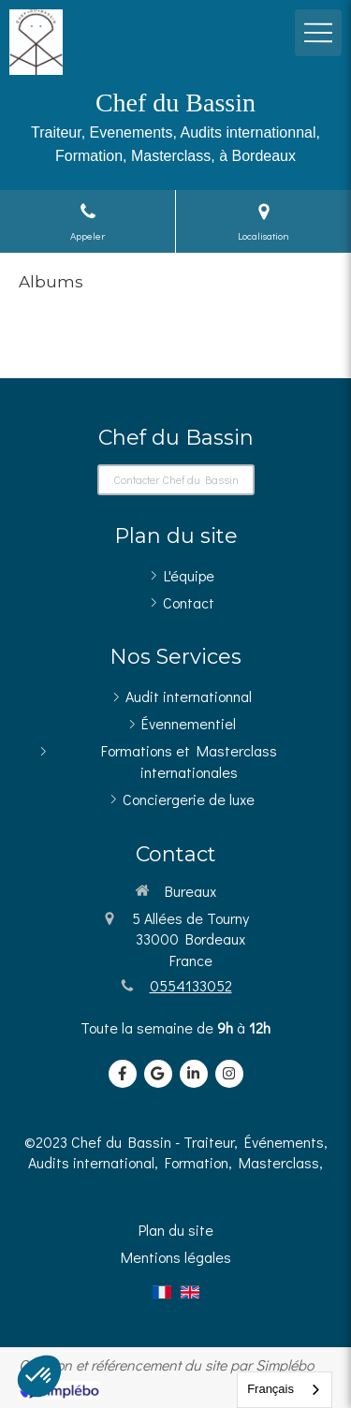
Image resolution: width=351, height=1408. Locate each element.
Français (270, 1389)
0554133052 (191, 985)
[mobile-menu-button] (318, 32)
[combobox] (284, 1389)
